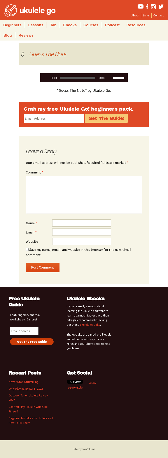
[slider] (78, 78)
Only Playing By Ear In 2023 (26, 389)
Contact (158, 15)
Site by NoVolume (84, 449)
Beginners (12, 25)
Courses (91, 25)
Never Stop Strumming (23, 382)
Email (31, 232)
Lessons (35, 25)
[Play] (46, 78)
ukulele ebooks (90, 325)
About (135, 15)
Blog (8, 35)
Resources (135, 25)
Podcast (112, 25)
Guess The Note (47, 54)
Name (31, 223)
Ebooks (70, 25)
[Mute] (110, 78)
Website (32, 241)
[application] (84, 77)
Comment (34, 172)
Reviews (26, 35)
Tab (53, 25)
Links (146, 15)
